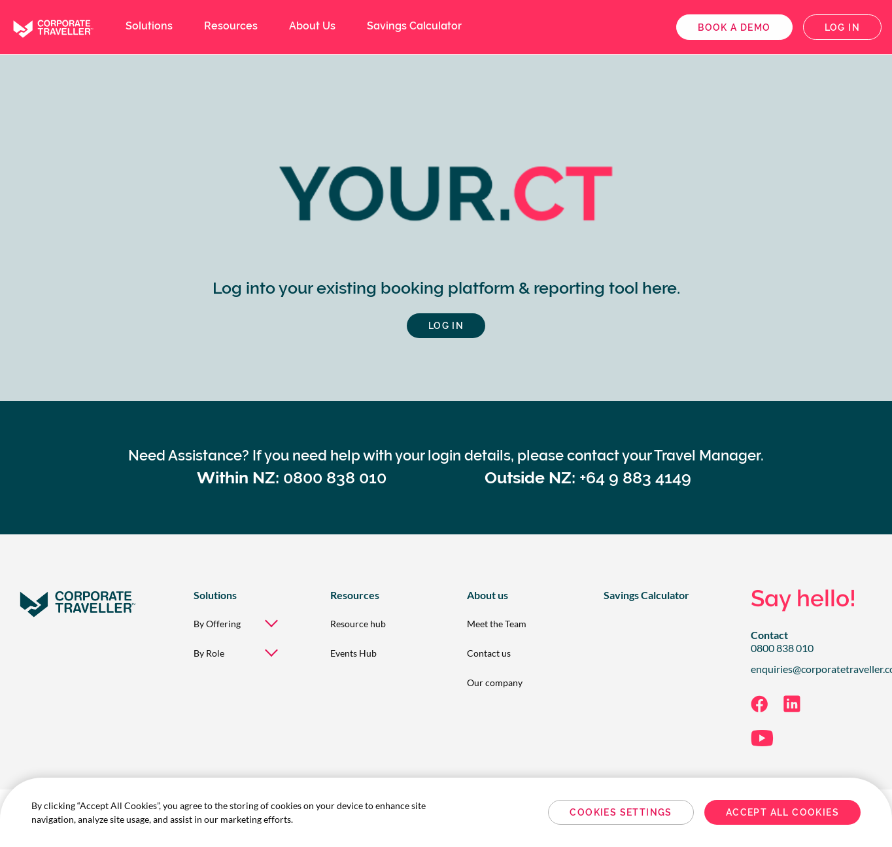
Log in (842, 27)
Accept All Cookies (782, 812)
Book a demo (734, 27)
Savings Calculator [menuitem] (414, 26)
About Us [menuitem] (312, 26)
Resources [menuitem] (231, 26)
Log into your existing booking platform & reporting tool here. (446, 288)
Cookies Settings (621, 812)
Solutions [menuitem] (149, 26)
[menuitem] (241, 623)
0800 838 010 (782, 648)
